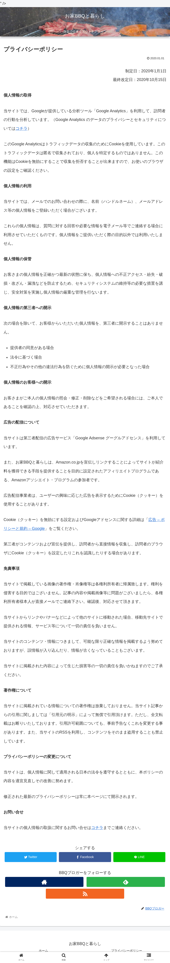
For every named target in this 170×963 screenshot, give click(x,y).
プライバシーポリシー (126, 950)
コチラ (21, 128)
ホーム (43, 950)
